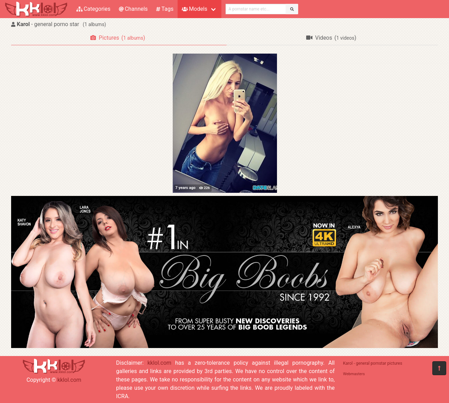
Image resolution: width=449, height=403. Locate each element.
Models (194, 9)
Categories (93, 9)
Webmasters (354, 374)
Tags (164, 9)
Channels (133, 9)
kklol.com (69, 380)
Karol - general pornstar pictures (372, 363)
